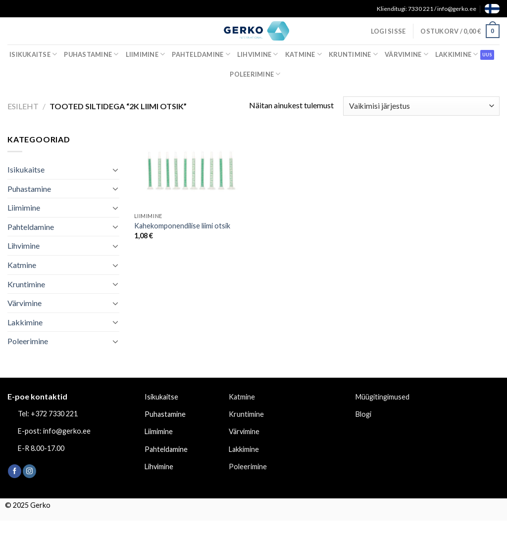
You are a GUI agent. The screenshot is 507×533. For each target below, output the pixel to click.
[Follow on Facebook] (14, 471)
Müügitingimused (382, 397)
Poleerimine (255, 74)
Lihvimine (257, 54)
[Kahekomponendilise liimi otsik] (192, 170)
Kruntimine (353, 54)
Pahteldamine (201, 54)
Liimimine (145, 54)
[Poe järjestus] (421, 106)
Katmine (303, 54)
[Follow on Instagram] (29, 471)
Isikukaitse (33, 54)
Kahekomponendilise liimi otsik (182, 226)
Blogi (363, 414)
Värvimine (406, 54)
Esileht (23, 106)
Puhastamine (91, 54)
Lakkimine (456, 54)
